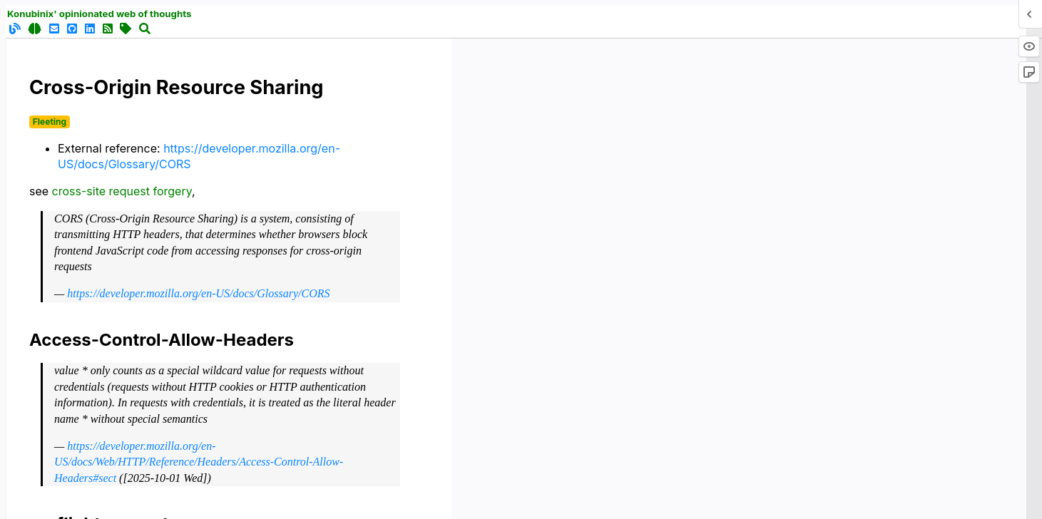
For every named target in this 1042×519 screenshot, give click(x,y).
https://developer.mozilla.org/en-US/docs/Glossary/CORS (198, 293)
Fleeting (49, 121)
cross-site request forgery (122, 191)
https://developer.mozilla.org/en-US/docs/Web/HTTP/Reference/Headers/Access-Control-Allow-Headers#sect (198, 462)
